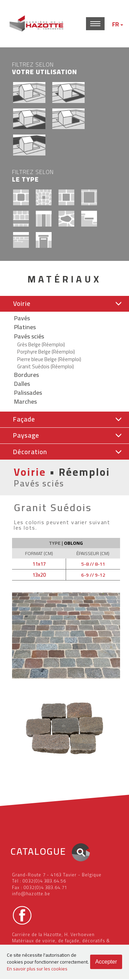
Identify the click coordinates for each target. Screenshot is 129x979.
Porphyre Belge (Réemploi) (46, 352)
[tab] (64, 304)
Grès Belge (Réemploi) (41, 344)
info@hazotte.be (31, 893)
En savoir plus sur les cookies (37, 968)
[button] (64, 304)
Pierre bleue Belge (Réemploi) (49, 359)
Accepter (106, 962)
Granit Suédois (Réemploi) (45, 366)
